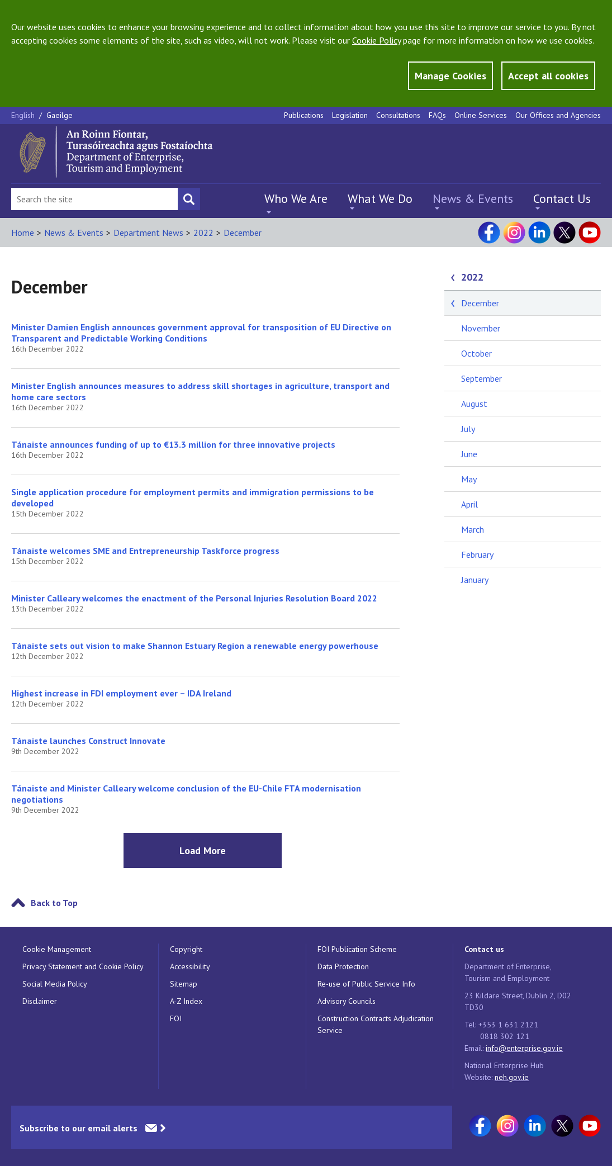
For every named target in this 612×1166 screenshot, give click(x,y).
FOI (176, 1018)
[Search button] (189, 199)
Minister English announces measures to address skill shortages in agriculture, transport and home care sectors (200, 391)
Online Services (480, 115)
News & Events (473, 198)
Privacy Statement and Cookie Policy (83, 966)
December (243, 232)
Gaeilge (59, 115)
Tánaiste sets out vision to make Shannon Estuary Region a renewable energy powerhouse (194, 645)
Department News (148, 232)
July (468, 428)
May (469, 479)
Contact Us (562, 198)
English (24, 115)
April (469, 504)
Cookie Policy (376, 40)
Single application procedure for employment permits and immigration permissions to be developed (192, 497)
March (472, 529)
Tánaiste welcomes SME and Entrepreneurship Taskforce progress (145, 550)
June (469, 453)
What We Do (380, 198)
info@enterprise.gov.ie (524, 1048)
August (474, 403)
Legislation (350, 115)
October (476, 353)
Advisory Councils (346, 1001)
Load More (202, 850)
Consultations (398, 115)
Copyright (186, 949)
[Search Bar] (94, 199)
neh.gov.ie (512, 1077)
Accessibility (190, 966)
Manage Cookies (450, 75)
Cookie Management (56, 949)
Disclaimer (39, 1001)
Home (22, 232)
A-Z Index (186, 1001)
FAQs (437, 115)
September (481, 378)
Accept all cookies (548, 75)
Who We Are (296, 198)
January (474, 579)
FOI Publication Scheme (357, 949)
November (480, 328)
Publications (304, 115)
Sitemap (183, 984)
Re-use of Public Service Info (366, 984)
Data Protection (343, 966)
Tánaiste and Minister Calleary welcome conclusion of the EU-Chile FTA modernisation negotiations (186, 794)
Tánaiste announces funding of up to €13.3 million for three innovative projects (173, 444)
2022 (203, 232)
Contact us (484, 949)
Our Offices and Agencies (558, 115)
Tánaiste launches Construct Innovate (88, 740)
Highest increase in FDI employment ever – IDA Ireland (121, 693)
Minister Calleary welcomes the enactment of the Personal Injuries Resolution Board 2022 (194, 598)
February (477, 554)
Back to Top (54, 902)
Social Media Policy (54, 984)
